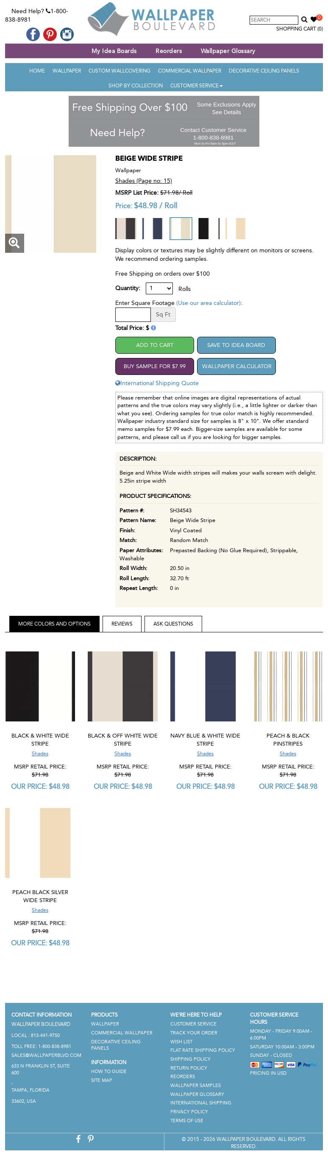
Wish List (181, 1042)
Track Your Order (193, 1033)
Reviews (122, 624)
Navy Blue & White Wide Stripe (205, 739)
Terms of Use (186, 1120)
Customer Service (196, 86)
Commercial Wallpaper (189, 71)
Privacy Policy (189, 1112)
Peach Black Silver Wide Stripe (40, 896)
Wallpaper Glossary (228, 51)
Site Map (101, 1080)
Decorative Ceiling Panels (264, 71)
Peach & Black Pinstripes (288, 739)
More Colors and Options (54, 624)
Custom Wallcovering (119, 71)
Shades (40, 754)
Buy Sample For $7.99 (155, 366)
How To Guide (109, 1071)
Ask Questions (173, 624)
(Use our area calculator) (208, 303)
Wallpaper (67, 71)
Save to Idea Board (236, 345)
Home (37, 71)
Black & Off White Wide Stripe (123, 739)
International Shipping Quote (157, 383)
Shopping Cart (299, 29)
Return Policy (188, 1068)
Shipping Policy (190, 1059)
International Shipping (200, 1103)
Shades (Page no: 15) (143, 180)
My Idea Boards (114, 51)
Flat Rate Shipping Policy (202, 1050)
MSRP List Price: (136, 192)
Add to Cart (154, 345)
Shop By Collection (135, 86)
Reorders (169, 51)
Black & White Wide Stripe (40, 739)
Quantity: (127, 288)
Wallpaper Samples (195, 1085)
